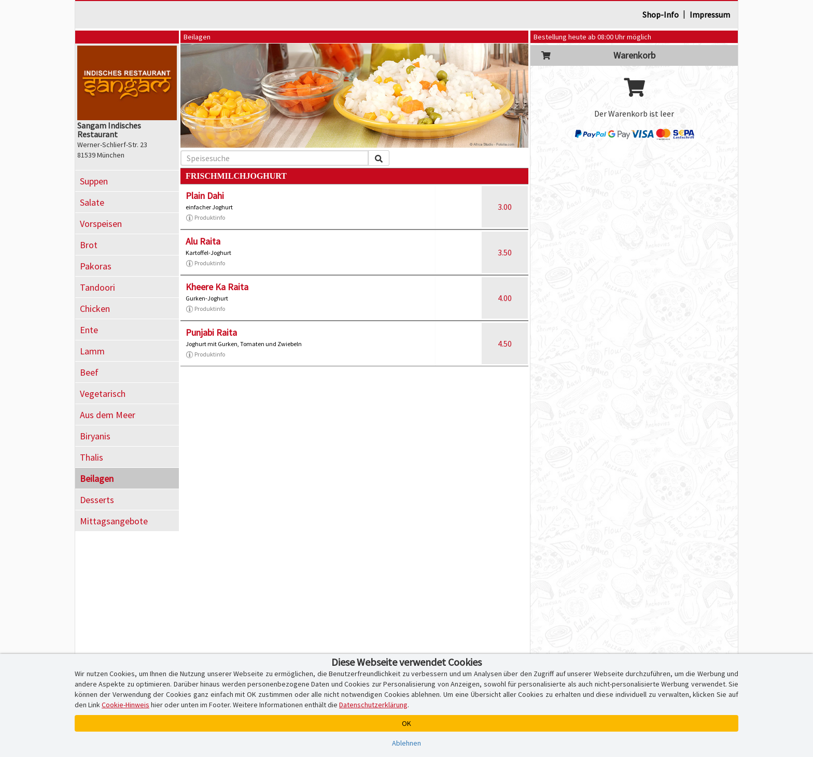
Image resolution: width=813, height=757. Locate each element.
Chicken (95, 309)
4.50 (505, 343)
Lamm (92, 351)
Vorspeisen (101, 224)
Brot (88, 245)
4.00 (505, 298)
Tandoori (97, 287)
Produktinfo (205, 217)
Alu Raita (203, 241)
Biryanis (95, 436)
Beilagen (97, 478)
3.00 (505, 207)
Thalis (91, 457)
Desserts (97, 500)
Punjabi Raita (211, 332)
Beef (89, 372)
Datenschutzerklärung (373, 704)
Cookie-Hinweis (125, 704)
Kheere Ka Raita (217, 287)
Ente (89, 330)
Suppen (94, 181)
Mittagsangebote (114, 521)
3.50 (505, 252)
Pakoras (95, 266)
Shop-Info (660, 14)
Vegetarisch (102, 393)
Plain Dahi (205, 196)
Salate (92, 202)
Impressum (710, 14)
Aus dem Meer (107, 415)
